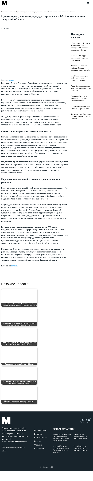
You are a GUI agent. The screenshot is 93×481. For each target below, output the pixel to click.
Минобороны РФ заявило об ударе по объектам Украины (81, 448)
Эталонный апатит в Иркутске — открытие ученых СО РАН (79, 96)
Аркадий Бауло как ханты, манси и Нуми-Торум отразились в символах (61, 449)
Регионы (11, 12)
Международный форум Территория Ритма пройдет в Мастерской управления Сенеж (62, 437)
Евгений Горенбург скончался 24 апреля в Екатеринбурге (79, 57)
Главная (4, 12)
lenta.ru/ (11, 80)
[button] (88, 3)
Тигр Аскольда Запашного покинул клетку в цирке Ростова (80, 113)
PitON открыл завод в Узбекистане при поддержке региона (81, 76)
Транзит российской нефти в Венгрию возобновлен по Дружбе (81, 67)
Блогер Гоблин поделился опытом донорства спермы (80, 436)
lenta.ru (14, 265)
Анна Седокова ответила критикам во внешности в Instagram (80, 86)
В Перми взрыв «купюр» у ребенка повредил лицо (80, 104)
